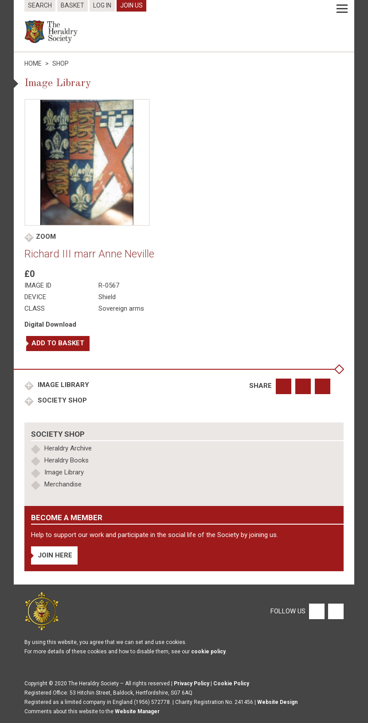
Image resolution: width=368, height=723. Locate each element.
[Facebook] (316, 611)
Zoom (46, 237)
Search (40, 5)
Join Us (131, 5)
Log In (102, 5)
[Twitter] (335, 611)
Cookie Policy (231, 683)
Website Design (277, 702)
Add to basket (57, 343)
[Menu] (342, 8)
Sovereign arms (121, 308)
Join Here (55, 555)
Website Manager (137, 711)
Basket (72, 5)
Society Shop (61, 400)
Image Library (62, 385)
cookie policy (208, 651)
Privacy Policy (191, 683)
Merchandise (63, 484)
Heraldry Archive (68, 448)
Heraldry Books (66, 460)
